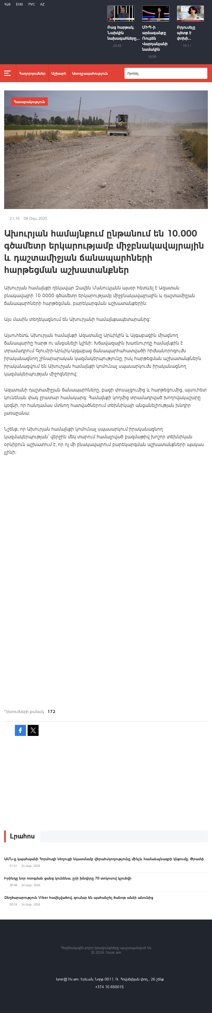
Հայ (7, 4)
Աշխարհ (58, 73)
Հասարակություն (29, 101)
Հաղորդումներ (32, 73)
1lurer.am (113, 952)
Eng (19, 4)
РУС (31, 4)
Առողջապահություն (90, 73)
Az (42, 4)
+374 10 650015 (109, 986)
